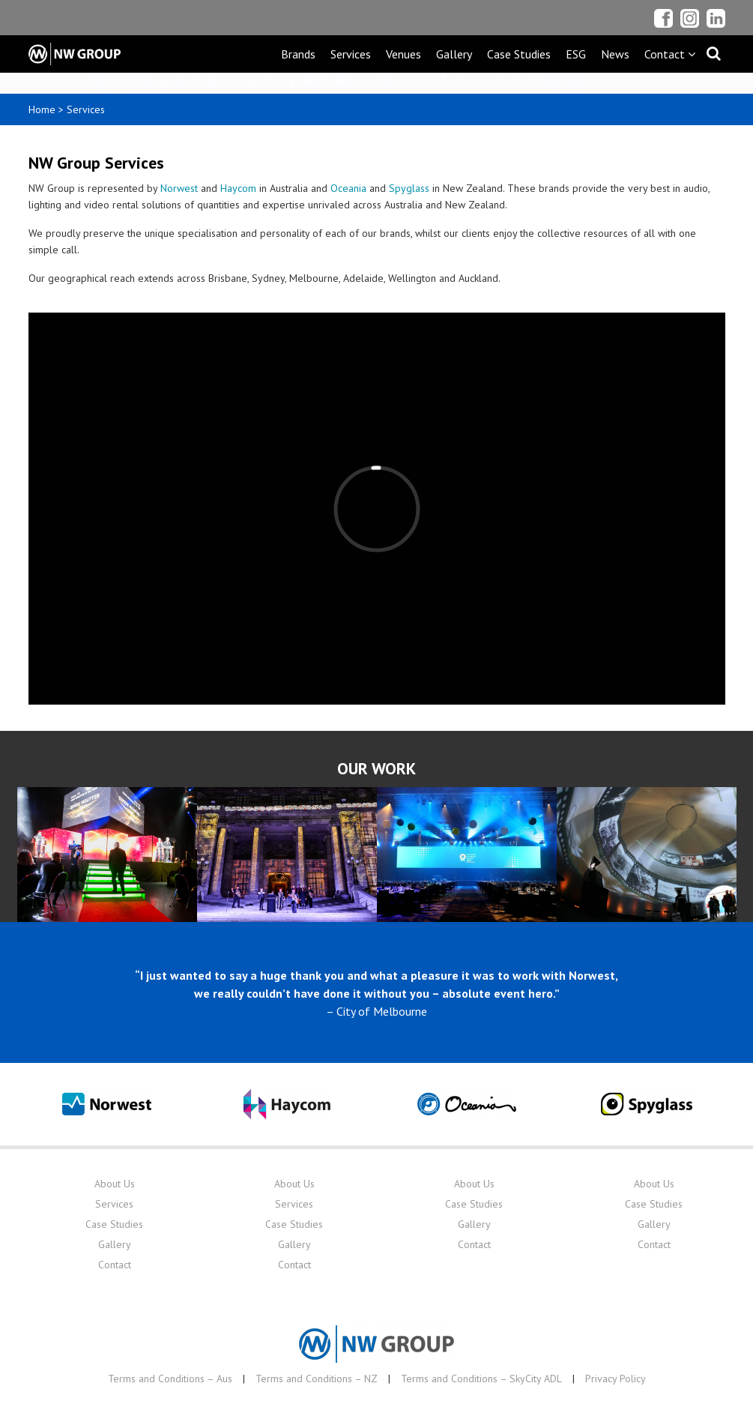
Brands (298, 53)
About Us (114, 1183)
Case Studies (519, 53)
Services (350, 53)
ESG (576, 53)
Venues (403, 53)
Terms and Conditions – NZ (316, 1378)
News (615, 53)
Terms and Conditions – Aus (170, 1378)
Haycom (238, 188)
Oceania (348, 188)
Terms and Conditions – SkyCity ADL (481, 1378)
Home (41, 109)
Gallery (454, 53)
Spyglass (409, 188)
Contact (114, 1264)
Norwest (179, 188)
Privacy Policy (615, 1378)
